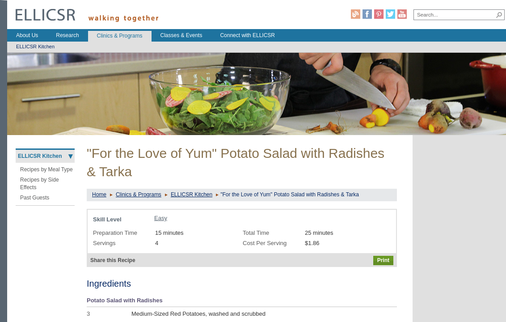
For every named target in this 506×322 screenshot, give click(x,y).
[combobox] (454, 14)
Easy (160, 218)
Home (99, 194)
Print (383, 260)
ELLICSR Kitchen (191, 194)
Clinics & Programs (138, 194)
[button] (499, 15)
